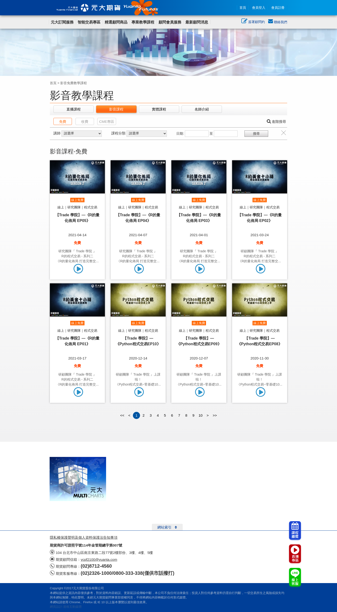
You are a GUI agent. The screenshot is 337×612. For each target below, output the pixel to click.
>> (215, 415)
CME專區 (106, 122)
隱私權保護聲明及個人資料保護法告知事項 (83, 537)
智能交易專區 (89, 22)
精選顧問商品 (116, 22)
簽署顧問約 (253, 22)
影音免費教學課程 (73, 83)
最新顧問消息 (196, 22)
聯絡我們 (277, 22)
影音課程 (116, 109)
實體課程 (159, 109)
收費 (84, 122)
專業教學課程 (142, 22)
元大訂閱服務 (62, 22)
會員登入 (258, 7)
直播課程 (73, 109)
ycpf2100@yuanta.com (99, 559)
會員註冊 (278, 7)
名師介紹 (202, 109)
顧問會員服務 (170, 22)
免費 (62, 122)
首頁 (242, 7)
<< (122, 415)
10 (201, 415)
